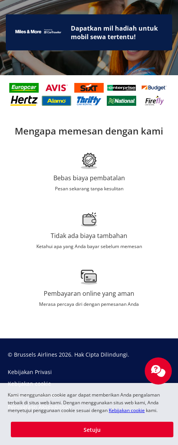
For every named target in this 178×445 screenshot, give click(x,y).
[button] (92, 429)
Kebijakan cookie (127, 410)
